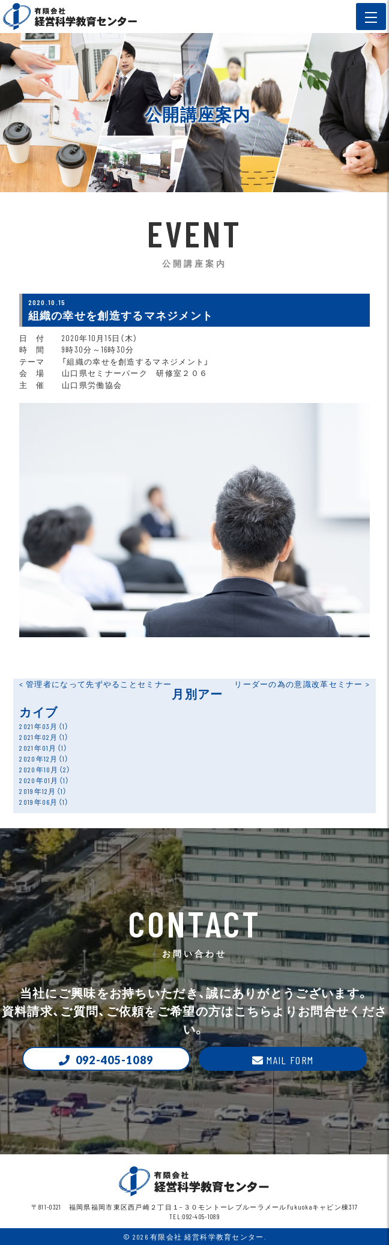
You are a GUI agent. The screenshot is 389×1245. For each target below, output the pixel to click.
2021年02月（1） (44, 737)
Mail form (290, 1060)
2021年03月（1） (44, 726)
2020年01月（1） (44, 780)
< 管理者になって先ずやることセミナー (95, 684)
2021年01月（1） (43, 748)
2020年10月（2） (45, 769)
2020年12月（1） (44, 758)
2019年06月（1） (44, 802)
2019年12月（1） (43, 791)
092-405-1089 (115, 1060)
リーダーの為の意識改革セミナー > (302, 684)
